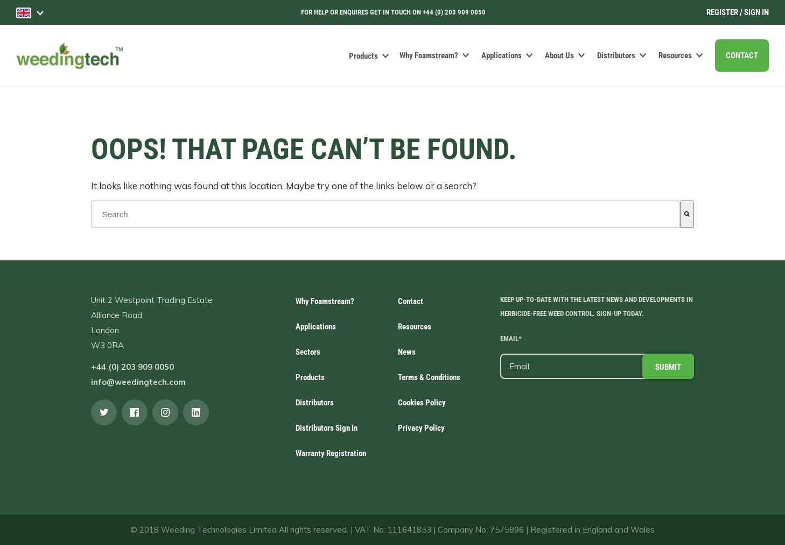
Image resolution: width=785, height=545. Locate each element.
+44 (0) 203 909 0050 (454, 12)
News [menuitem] (407, 352)
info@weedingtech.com (138, 382)
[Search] (687, 214)
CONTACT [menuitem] (742, 55)
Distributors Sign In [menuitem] (327, 428)
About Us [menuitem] (560, 55)
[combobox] (385, 214)
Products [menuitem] (364, 56)
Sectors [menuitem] (308, 352)
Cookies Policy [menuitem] (422, 403)
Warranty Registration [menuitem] (331, 453)
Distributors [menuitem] (617, 55)
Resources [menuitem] (675, 55)
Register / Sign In (737, 12)
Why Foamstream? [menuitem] (429, 55)
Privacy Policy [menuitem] (421, 428)
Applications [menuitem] (502, 55)
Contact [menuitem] (410, 301)
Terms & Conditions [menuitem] (429, 377)
